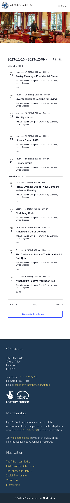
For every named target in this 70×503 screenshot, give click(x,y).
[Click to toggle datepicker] (27, 59)
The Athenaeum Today (18, 461)
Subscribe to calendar (33, 314)
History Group (24, 163)
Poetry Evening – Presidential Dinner (37, 76)
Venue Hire (12, 480)
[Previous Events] (12, 304)
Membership (13, 484)
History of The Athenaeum (20, 466)
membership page (21, 437)
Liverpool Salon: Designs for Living (36, 99)
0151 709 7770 (27, 377)
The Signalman (24, 117)
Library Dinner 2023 (27, 140)
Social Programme (16, 475)
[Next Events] (59, 304)
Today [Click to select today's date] (35, 304)
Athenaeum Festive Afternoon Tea (35, 281)
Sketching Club (24, 213)
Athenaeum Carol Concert (31, 231)
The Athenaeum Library (19, 470)
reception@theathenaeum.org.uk (31, 384)
